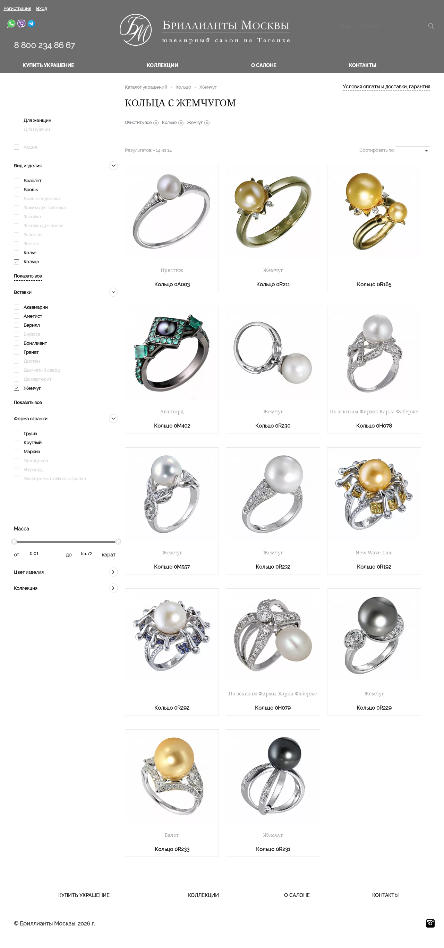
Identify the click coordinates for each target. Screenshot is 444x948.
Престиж (172, 270)
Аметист (33, 316)
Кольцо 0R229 (374, 708)
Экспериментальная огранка (55, 478)
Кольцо (31, 261)
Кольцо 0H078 (374, 426)
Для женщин (37, 120)
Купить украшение (48, 65)
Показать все (28, 276)
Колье (30, 252)
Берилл (32, 325)
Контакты (362, 65)
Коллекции (162, 65)
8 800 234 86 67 (44, 45)
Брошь (30, 189)
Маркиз (32, 451)
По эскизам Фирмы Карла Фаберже (374, 411)
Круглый (33, 442)
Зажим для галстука (45, 207)
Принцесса (36, 460)
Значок (31, 243)
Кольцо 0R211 (273, 284)
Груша (30, 433)
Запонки (33, 234)
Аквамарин (36, 307)
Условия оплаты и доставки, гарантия (386, 86)
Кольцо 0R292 (171, 708)
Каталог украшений (146, 87)
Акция (30, 147)
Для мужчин (37, 129)
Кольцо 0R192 (374, 567)
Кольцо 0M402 (172, 426)
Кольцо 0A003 (172, 284)
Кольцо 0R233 (172, 849)
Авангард (171, 411)
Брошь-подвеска (42, 198)
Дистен (32, 361)
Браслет (32, 180)
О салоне (263, 65)
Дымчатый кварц (42, 370)
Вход (41, 8)
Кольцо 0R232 (273, 567)
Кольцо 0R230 (272, 426)
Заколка (32, 216)
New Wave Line (374, 552)
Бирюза (32, 334)
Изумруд (33, 469)
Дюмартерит (37, 379)
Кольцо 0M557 (172, 567)
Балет (172, 835)
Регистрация (17, 8)
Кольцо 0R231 (273, 849)
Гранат (31, 352)
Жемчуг (32, 388)
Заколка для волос (43, 225)
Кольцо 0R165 (374, 284)
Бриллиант (35, 343)
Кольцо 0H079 (273, 708)
